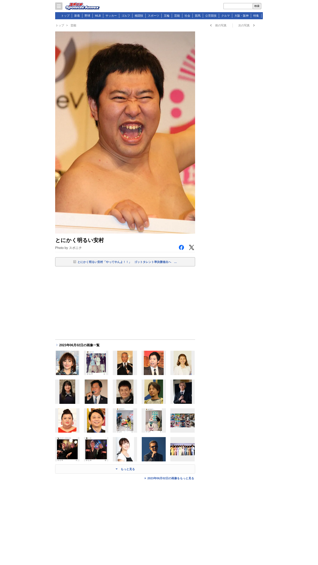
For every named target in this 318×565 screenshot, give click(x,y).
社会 (187, 15)
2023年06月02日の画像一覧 (79, 345)
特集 (256, 15)
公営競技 (211, 15)
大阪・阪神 (241, 15)
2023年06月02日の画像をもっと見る (170, 478)
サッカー (111, 15)
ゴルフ (125, 15)
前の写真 (221, 25)
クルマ (225, 15)
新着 (77, 15)
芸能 (177, 15)
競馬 (198, 15)
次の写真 (244, 25)
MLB (98, 15)
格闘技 (139, 15)
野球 (87, 15)
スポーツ (153, 15)
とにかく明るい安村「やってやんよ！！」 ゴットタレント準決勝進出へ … (127, 262)
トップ (65, 15)
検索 (257, 6)
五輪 (167, 15)
